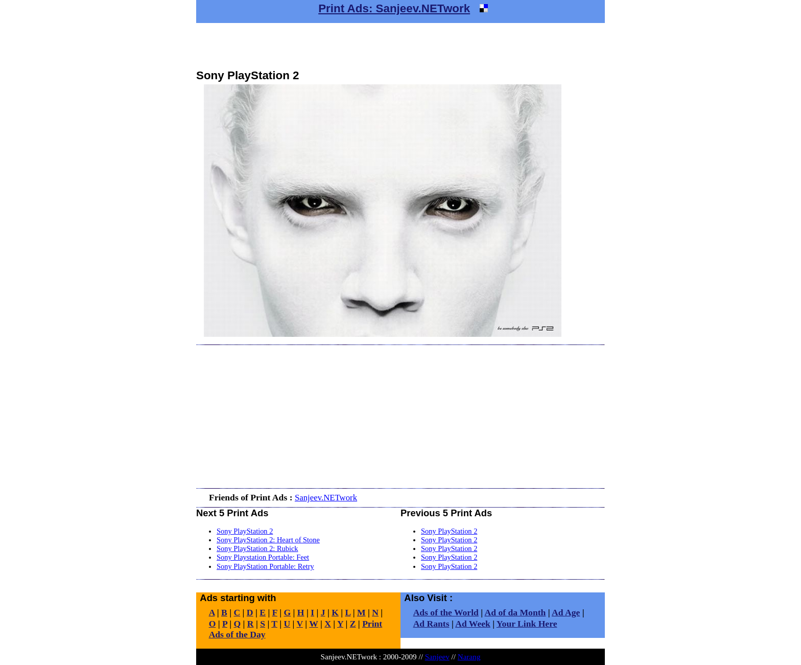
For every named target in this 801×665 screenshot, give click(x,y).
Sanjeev (437, 656)
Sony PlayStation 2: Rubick (257, 548)
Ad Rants (431, 623)
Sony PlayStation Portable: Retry (265, 566)
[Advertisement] (400, 46)
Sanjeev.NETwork (326, 497)
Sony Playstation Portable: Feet (263, 557)
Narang (469, 656)
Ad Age (566, 612)
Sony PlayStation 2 (245, 531)
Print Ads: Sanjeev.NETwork (394, 8)
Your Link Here (527, 623)
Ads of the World (446, 612)
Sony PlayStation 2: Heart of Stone (268, 540)
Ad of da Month (515, 612)
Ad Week (472, 623)
